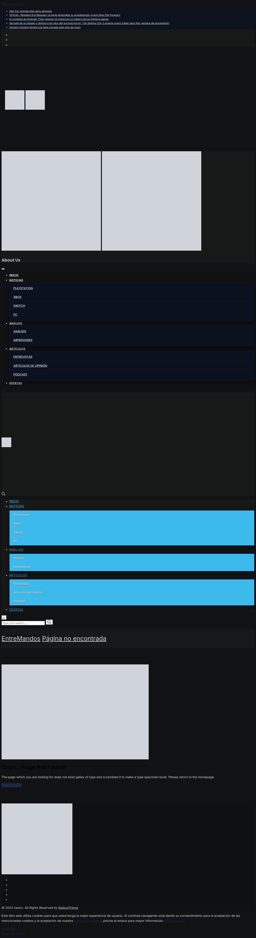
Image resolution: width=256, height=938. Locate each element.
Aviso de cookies (14, 934)
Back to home (12, 785)
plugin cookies (174, 921)
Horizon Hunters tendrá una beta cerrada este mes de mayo (45, 27)
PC (15, 315)
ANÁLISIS (15, 323)
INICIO (13, 275)
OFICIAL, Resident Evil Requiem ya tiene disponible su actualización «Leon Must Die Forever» (64, 15)
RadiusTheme (68, 908)
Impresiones (22, 340)
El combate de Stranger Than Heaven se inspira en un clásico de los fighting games (59, 19)
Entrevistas (22, 357)
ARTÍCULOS (17, 349)
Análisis (19, 331)
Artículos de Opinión (30, 366)
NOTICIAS (16, 280)
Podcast (20, 374)
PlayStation (23, 288)
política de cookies (87, 921)
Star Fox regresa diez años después (30, 11)
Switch (19, 306)
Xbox (17, 297)
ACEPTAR (9, 929)
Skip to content (13, 4)
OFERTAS (15, 383)
